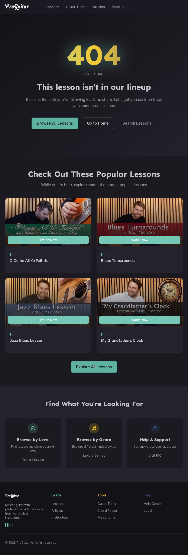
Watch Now (48, 240)
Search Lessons (137, 124)
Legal (148, 510)
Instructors (59, 517)
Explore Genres (94, 455)
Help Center (153, 504)
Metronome (106, 517)
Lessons (52, 7)
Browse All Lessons (55, 124)
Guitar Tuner (76, 7)
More (118, 7)
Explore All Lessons (94, 367)
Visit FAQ (155, 455)
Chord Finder (107, 510)
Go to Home (98, 124)
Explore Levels (33, 460)
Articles (99, 7)
